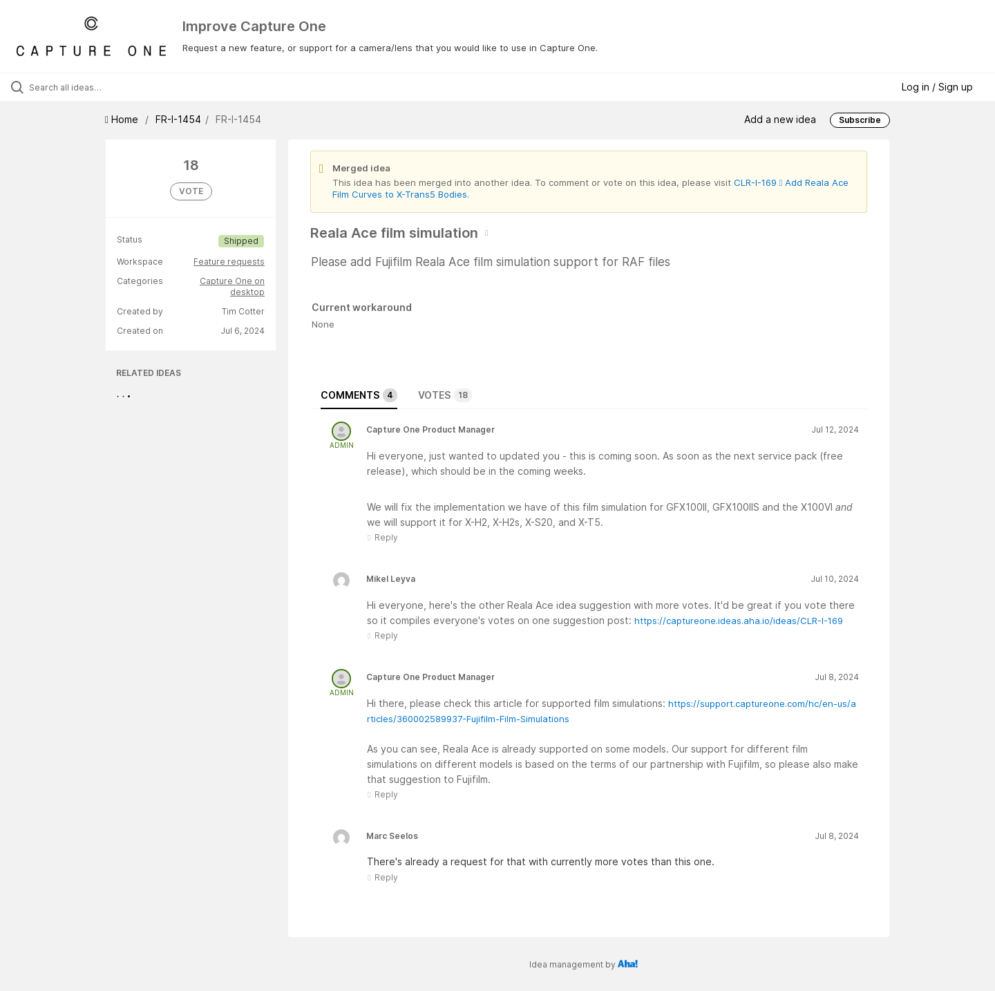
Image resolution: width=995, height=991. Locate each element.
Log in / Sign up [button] (937, 87)
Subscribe (860, 120)
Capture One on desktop (232, 286)
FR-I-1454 (178, 119)
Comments (359, 395)
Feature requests (229, 261)
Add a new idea (780, 119)
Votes (445, 395)
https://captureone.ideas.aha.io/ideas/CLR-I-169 (738, 620)
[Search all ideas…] (116, 87)
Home (123, 119)
